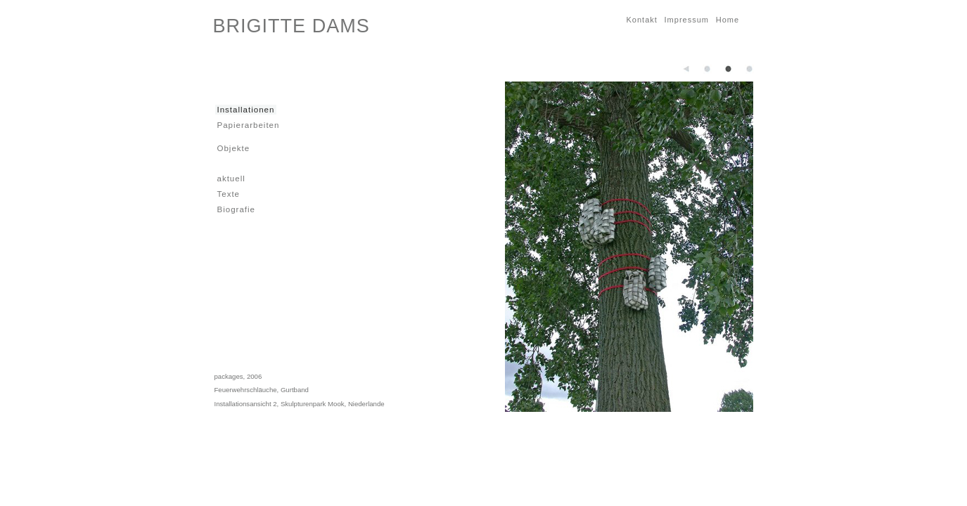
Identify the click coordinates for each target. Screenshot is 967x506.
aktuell (230, 178)
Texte (228, 193)
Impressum (685, 19)
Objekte (232, 148)
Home (726, 19)
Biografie (235, 209)
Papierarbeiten (247, 124)
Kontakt (641, 19)
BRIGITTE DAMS (291, 26)
